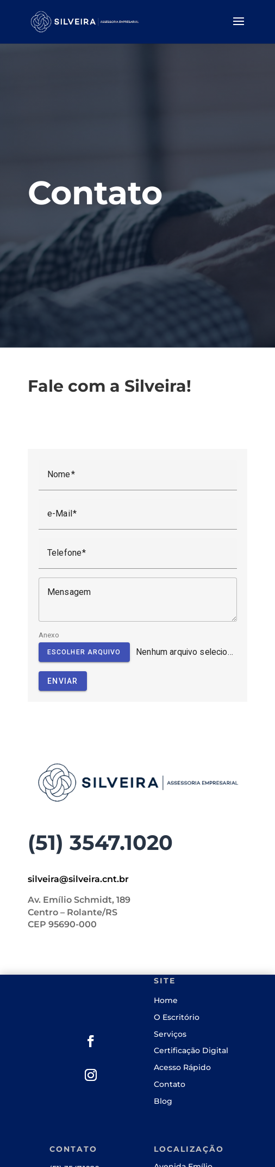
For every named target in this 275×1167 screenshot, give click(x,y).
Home (166, 1000)
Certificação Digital (191, 1050)
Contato (169, 1084)
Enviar (62, 681)
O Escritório (176, 1017)
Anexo (49, 634)
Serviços (170, 1034)
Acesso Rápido (182, 1067)
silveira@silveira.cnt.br (78, 879)
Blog (163, 1101)
